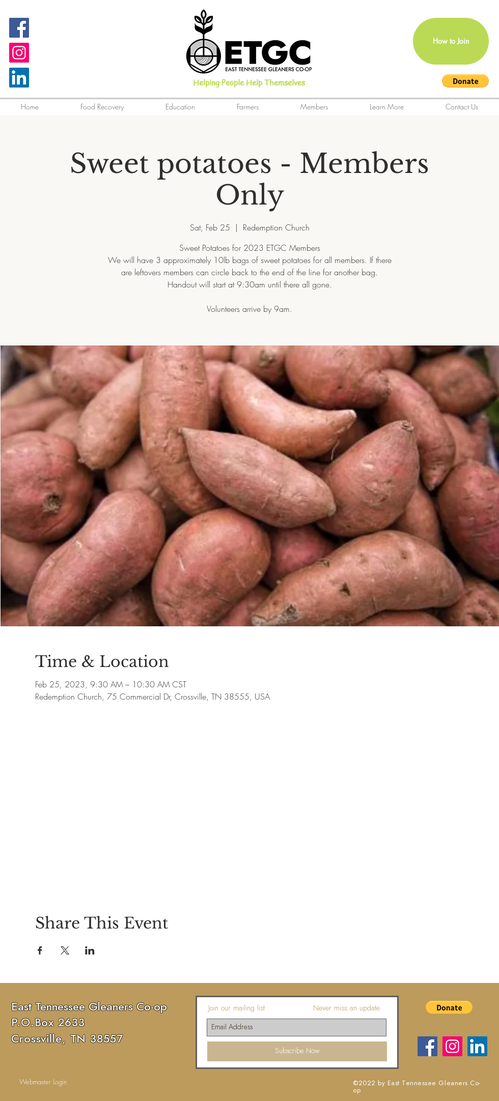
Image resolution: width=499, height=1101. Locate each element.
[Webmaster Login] (43, 1082)
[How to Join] (451, 41)
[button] (465, 81)
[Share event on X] (65, 950)
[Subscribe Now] (297, 1051)
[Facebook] (427, 1046)
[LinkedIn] (19, 78)
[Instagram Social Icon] (19, 53)
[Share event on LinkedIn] (90, 950)
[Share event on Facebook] (40, 950)
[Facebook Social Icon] (19, 28)
